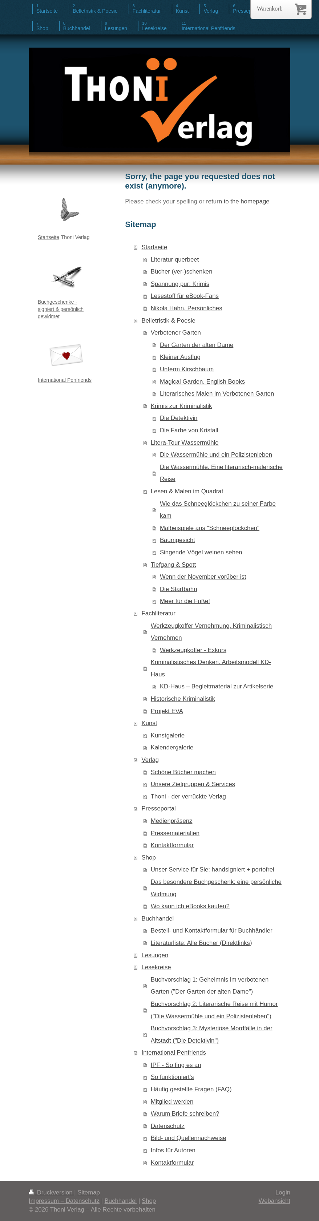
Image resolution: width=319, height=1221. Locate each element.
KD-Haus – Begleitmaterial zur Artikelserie (216, 686)
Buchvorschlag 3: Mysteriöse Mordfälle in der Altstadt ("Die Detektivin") (211, 1034)
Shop (149, 857)
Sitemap (88, 1192)
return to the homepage (237, 201)
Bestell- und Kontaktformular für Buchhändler (211, 930)
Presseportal (159, 808)
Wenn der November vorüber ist (203, 576)
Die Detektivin (179, 418)
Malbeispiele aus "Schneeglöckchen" (209, 528)
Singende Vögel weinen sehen (201, 552)
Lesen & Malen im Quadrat (187, 491)
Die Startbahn (178, 589)
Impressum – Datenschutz (64, 1200)
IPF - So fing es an (176, 1065)
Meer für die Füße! (185, 601)
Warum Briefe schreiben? (185, 1113)
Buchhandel (158, 918)
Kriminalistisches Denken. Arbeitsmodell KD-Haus (211, 668)
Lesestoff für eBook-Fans (185, 295)
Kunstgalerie (168, 735)
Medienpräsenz (172, 820)
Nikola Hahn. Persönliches (186, 308)
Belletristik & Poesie (168, 320)
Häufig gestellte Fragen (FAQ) (191, 1089)
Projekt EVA (167, 711)
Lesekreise (156, 967)
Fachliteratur (158, 613)
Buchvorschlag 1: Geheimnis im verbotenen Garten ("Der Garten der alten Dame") (210, 985)
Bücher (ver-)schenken (182, 271)
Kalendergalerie (172, 747)
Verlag (150, 759)
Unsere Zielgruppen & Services (193, 784)
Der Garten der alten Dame (196, 344)
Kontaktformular (172, 845)
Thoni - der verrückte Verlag (188, 796)
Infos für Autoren (173, 1150)
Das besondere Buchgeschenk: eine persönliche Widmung (216, 888)
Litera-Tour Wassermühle (185, 442)
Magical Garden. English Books (202, 381)
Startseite (154, 247)
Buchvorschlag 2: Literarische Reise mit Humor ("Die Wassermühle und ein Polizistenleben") (214, 1010)
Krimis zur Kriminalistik (181, 406)
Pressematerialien (175, 833)
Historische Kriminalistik (183, 698)
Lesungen (155, 955)
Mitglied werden (172, 1101)
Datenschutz (168, 1126)
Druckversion (51, 1192)
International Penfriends (174, 1052)
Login (282, 1192)
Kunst (149, 723)
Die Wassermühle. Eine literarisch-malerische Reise (221, 473)
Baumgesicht (177, 540)
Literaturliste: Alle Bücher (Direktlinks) (201, 942)
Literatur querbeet (175, 259)
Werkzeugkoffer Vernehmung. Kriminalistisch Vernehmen (211, 632)
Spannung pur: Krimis (180, 283)
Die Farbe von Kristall (189, 430)
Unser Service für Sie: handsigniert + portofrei (212, 869)
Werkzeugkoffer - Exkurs (193, 650)
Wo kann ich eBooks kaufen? (190, 906)
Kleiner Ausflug (180, 356)
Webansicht (274, 1200)
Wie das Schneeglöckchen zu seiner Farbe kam (218, 509)
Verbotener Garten (176, 332)
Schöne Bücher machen (183, 772)
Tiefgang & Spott (173, 564)
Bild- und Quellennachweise (188, 1138)
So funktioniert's (172, 1077)
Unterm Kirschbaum (187, 369)
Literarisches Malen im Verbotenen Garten (217, 393)
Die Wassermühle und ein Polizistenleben (216, 454)
